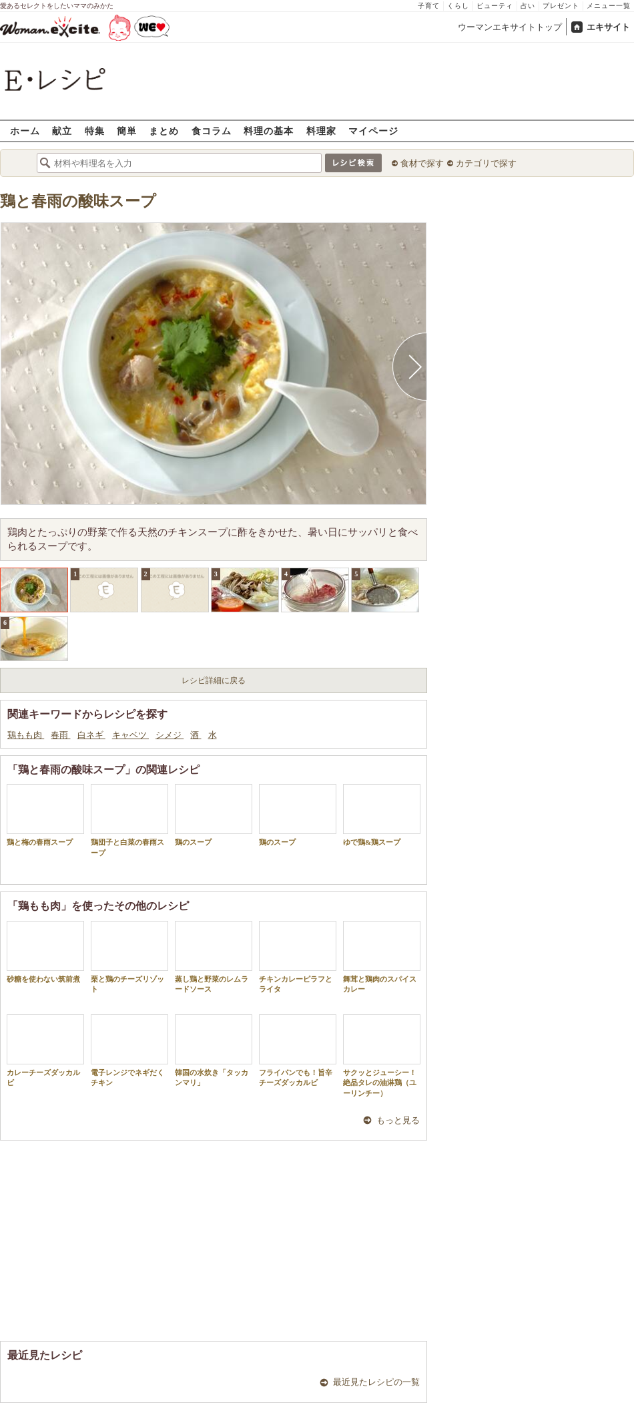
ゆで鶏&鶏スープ (381, 815)
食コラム (212, 130)
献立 (62, 130)
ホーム (25, 130)
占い (528, 5)
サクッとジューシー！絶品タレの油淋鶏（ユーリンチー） (381, 1055)
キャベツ (130, 735)
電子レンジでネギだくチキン (129, 1050)
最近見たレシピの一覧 (376, 1382)
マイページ (373, 130)
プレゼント (561, 5)
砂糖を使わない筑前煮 (45, 952)
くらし (458, 5)
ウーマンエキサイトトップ (510, 27)
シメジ (169, 735)
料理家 (321, 130)
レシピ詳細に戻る (214, 680)
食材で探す (422, 163)
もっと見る (398, 1120)
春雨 (60, 735)
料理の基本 (269, 130)
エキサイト (608, 27)
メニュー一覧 (609, 5)
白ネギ (91, 735)
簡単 (127, 130)
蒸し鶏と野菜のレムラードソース (213, 957)
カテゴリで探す (486, 163)
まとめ (164, 130)
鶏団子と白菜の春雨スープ (129, 820)
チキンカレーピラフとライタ (297, 957)
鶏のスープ (213, 815)
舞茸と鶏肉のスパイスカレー (381, 957)
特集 (95, 130)
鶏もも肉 (25, 735)
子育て (429, 5)
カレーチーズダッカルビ (45, 1050)
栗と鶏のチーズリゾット (129, 957)
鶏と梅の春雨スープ (45, 815)
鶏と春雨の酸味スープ (78, 201)
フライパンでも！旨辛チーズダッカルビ (297, 1050)
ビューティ (495, 5)
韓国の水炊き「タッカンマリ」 (213, 1050)
